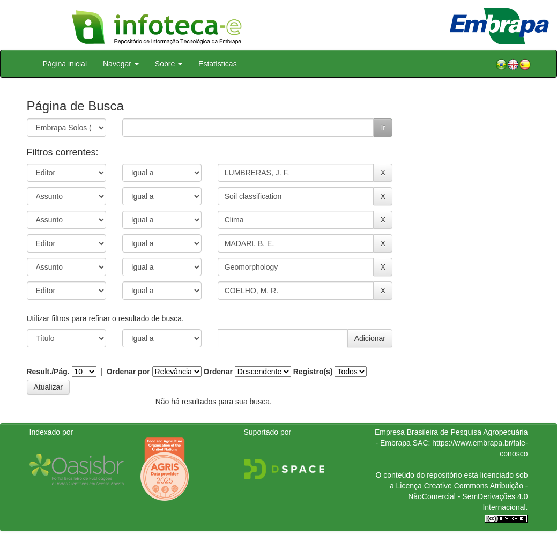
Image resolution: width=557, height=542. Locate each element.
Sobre (168, 64)
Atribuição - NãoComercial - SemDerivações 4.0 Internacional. (468, 496)
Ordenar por (128, 371)
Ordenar (217, 371)
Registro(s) (313, 371)
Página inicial (65, 64)
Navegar (121, 64)
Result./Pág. (48, 371)
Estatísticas (217, 64)
